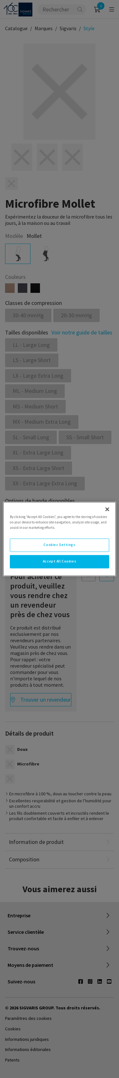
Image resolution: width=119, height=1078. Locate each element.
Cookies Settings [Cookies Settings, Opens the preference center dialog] (59, 545)
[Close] (107, 509)
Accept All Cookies (59, 561)
